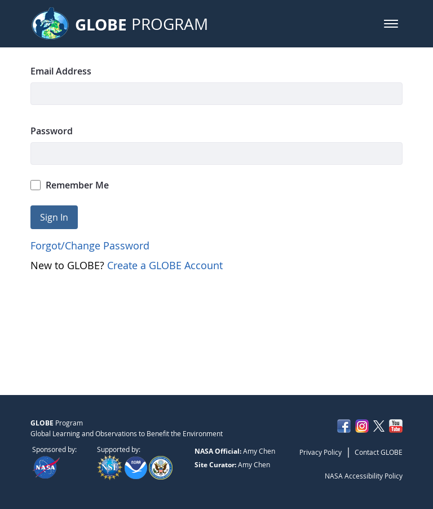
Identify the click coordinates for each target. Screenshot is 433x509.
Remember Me (69, 185)
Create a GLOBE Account (165, 265)
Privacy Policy (320, 452)
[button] (391, 24)
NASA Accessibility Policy (364, 475)
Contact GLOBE (379, 452)
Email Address (60, 71)
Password (51, 131)
